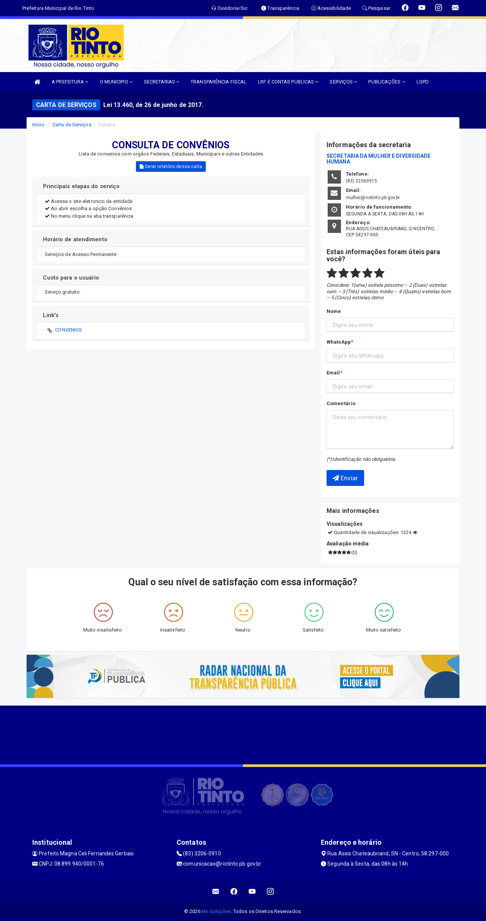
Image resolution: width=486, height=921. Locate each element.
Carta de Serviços (72, 124)
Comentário (341, 403)
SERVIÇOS (343, 82)
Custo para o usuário (71, 277)
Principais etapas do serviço (81, 186)
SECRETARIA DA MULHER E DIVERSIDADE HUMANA (379, 159)
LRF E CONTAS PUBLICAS (288, 82)
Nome (334, 311)
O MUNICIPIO (116, 82)
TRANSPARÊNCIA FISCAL (218, 82)
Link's (51, 315)
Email (333, 373)
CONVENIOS (68, 330)
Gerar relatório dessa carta (171, 166)
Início (38, 124)
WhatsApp (339, 342)
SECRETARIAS (161, 82)
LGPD (423, 82)
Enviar (345, 478)
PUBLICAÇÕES (386, 82)
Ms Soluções (216, 911)
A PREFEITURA (70, 82)
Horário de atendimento (75, 239)
